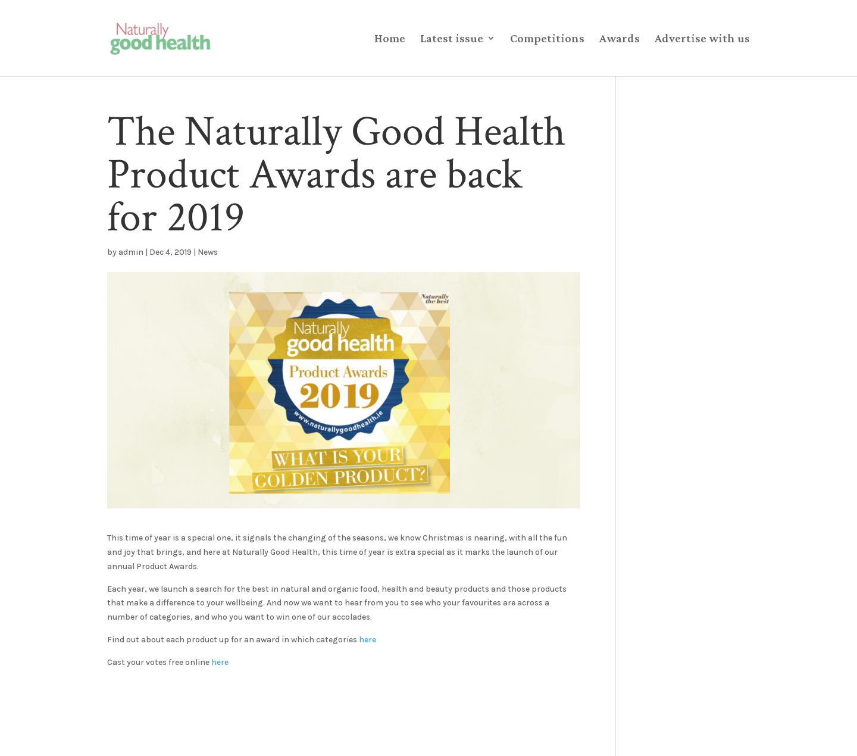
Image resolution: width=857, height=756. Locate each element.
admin (130, 252)
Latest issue (451, 39)
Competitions (547, 39)
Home (389, 39)
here (367, 640)
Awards (619, 39)
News (208, 252)
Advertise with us (702, 39)
